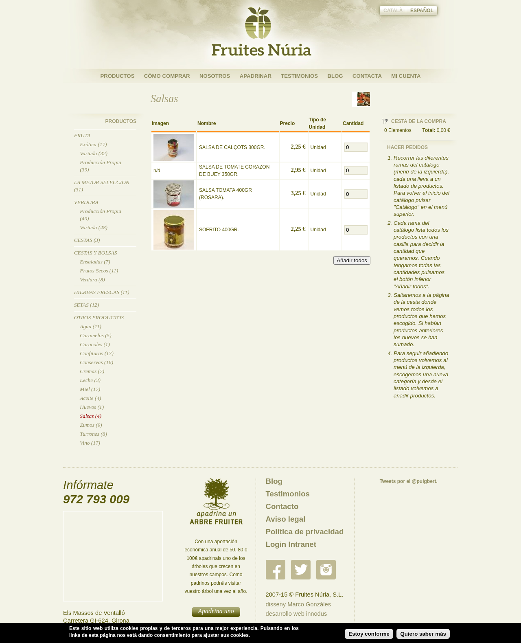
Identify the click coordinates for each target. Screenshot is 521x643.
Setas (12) (86, 305)
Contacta (367, 76)
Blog (335, 76)
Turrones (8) (93, 434)
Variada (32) (93, 153)
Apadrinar (255, 76)
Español (421, 10)
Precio (287, 123)
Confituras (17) (97, 353)
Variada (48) (93, 227)
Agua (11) (90, 326)
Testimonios (299, 76)
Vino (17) (90, 443)
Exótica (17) (93, 144)
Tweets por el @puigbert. (409, 481)
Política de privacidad (305, 531)
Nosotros (214, 76)
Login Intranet (291, 544)
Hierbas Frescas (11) (101, 292)
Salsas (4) (90, 416)
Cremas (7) (92, 371)
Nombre (206, 123)
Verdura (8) (92, 280)
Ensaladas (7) (95, 262)
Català (393, 10)
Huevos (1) (92, 407)
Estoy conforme (369, 634)
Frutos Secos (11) (99, 271)
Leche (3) (90, 380)
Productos (117, 76)
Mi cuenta (405, 76)
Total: (429, 130)
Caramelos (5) (95, 335)
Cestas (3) (87, 240)
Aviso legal (286, 519)
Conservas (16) (96, 362)
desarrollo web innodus (296, 613)
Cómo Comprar (167, 76)
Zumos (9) (91, 425)
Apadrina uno (216, 611)
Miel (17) (90, 389)
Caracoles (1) (95, 344)
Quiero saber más (423, 634)
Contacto (282, 506)
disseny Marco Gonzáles (298, 604)
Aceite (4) (90, 398)
